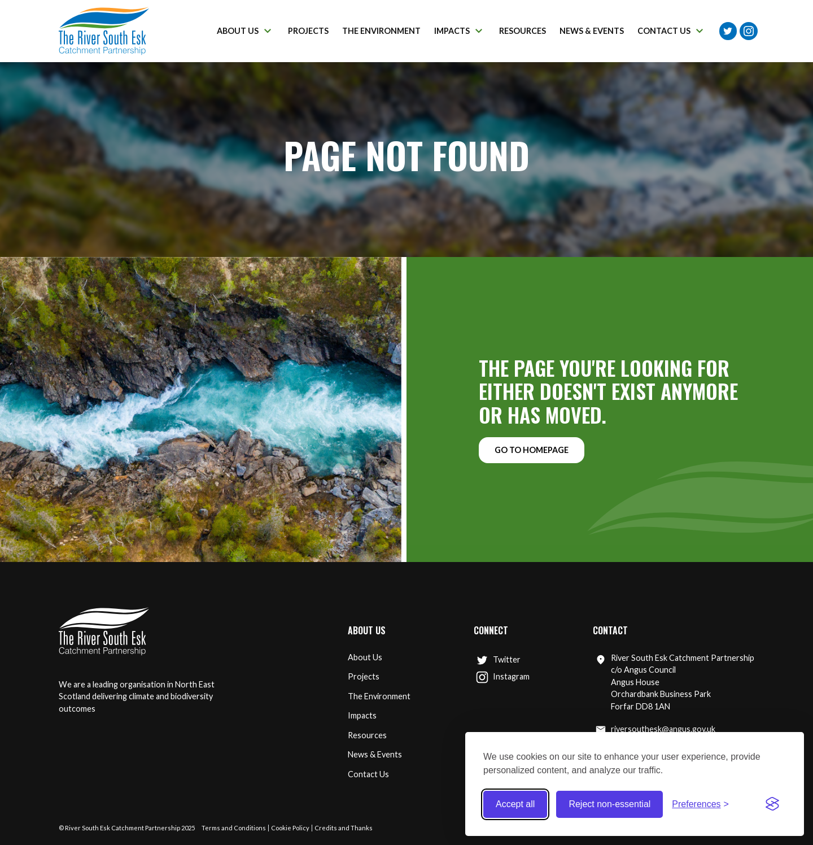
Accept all (515, 804)
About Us (365, 657)
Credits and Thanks (343, 827)
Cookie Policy (290, 827)
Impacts (362, 715)
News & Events (375, 754)
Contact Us (368, 774)
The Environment (379, 696)
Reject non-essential (609, 804)
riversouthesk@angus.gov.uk (655, 729)
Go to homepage (532, 450)
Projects (363, 676)
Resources (367, 735)
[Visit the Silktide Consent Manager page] (772, 804)
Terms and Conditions (234, 827)
